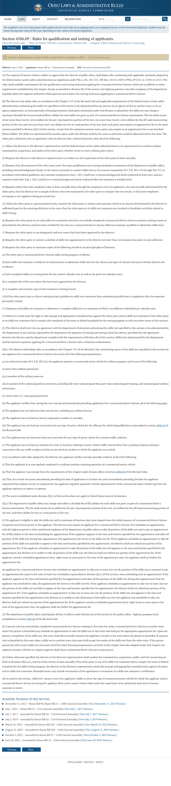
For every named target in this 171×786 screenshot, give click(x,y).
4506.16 (160, 425)
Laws (21, 19)
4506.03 (120, 471)
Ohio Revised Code (13, 43)
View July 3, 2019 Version (92, 719)
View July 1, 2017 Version (93, 714)
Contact (52, 19)
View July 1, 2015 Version (78, 709)
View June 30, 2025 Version (96, 740)
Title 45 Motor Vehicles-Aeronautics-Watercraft (58, 43)
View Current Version (99, 57)
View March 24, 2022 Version (100, 724)
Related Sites (73, 19)
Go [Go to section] (127, 18)
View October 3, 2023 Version (100, 735)
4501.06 (30, 619)
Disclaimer (75, 761)
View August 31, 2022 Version (102, 729)
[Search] (165, 19)
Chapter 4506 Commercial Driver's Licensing (117, 43)
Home (7, 19)
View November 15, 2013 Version (107, 703)
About (36, 19)
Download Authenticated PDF (96, 67)
